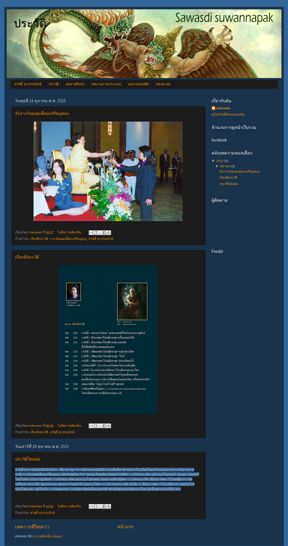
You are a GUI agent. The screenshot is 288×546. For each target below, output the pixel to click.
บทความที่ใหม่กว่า (32, 526)
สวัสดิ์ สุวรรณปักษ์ (27, 84)
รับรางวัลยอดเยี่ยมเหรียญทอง (42, 113)
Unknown (223, 108)
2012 (220, 161)
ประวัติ (30, 23)
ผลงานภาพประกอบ (106, 84)
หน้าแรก (125, 526)
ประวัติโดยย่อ (27, 459)
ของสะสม (163, 84)
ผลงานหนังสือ (138, 84)
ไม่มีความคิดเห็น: (70, 232)
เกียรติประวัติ (39, 239)
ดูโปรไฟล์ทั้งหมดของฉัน (228, 114)
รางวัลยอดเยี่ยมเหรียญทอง (68, 239)
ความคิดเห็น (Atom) (48, 536)
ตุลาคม (225, 166)
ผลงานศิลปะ (75, 84)
